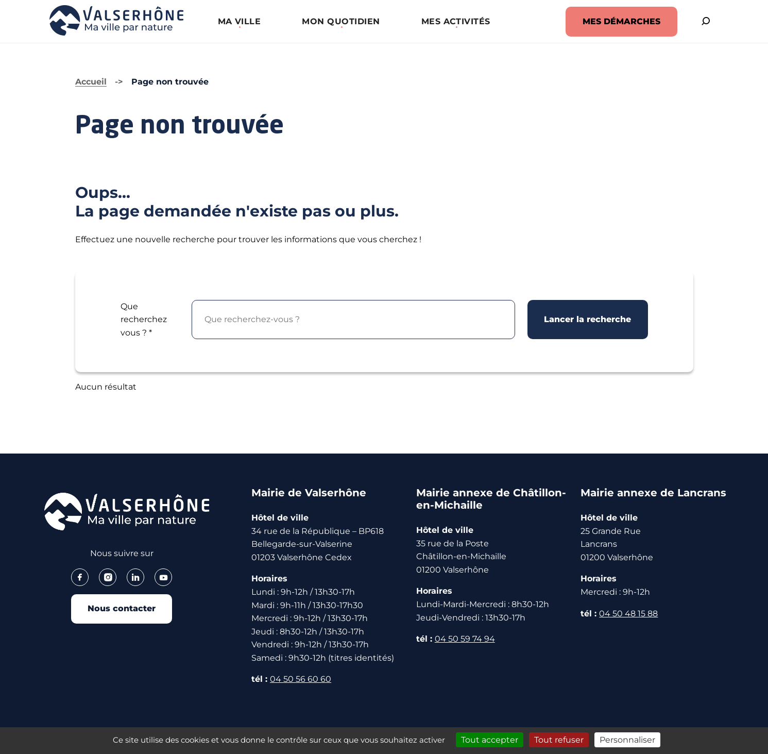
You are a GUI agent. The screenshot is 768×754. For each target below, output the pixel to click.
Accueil (91, 82)
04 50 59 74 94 (465, 639)
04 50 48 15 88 (628, 613)
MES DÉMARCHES (617, 21)
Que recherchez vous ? (144, 319)
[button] (237, 21)
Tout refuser (559, 740)
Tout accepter (489, 740)
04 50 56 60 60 (300, 679)
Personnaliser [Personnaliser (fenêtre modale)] (627, 740)
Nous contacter (122, 609)
